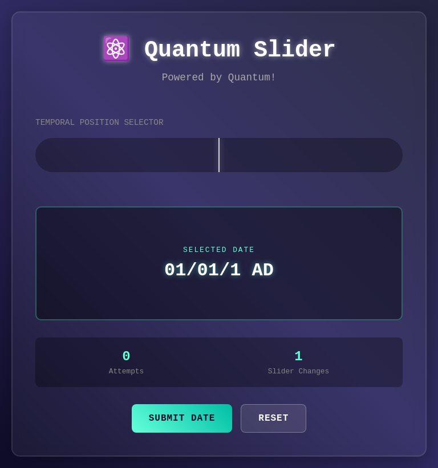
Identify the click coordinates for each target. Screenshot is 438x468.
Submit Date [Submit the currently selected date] (182, 418)
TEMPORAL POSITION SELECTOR (99, 122)
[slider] (219, 155)
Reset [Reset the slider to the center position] (273, 418)
